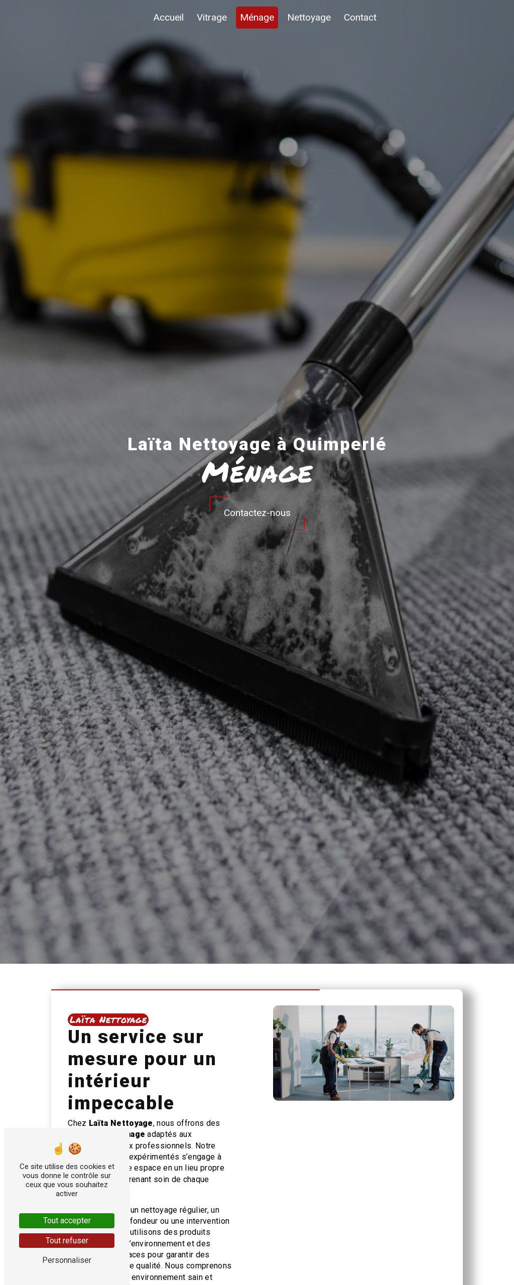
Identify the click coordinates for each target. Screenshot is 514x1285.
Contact (360, 17)
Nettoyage (309, 17)
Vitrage (212, 17)
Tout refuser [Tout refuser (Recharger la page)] (67, 1240)
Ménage (257, 17)
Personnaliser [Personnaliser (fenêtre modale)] (66, 1260)
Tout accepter (67, 1220)
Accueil (168, 17)
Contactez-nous (257, 513)
